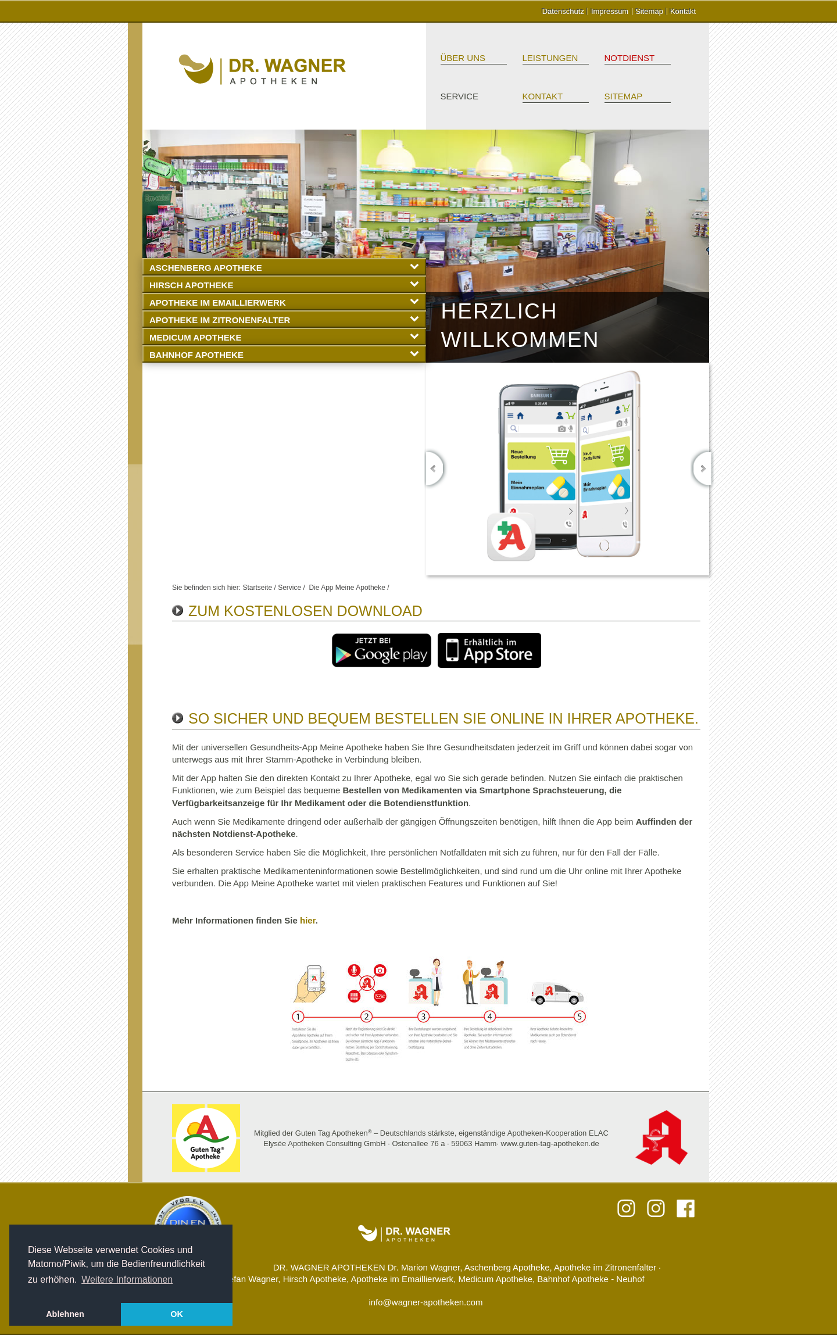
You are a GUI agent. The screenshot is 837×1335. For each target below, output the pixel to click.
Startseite (257, 588)
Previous (436, 469)
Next (702, 469)
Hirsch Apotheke (284, 284)
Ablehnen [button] (65, 1314)
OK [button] (176, 1314)
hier (308, 920)
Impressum (609, 11)
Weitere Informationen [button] (127, 1279)
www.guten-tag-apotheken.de (550, 1143)
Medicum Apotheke (284, 336)
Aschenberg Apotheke (284, 267)
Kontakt (683, 11)
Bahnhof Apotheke (284, 354)
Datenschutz (563, 11)
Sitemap (649, 11)
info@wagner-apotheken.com (425, 1302)
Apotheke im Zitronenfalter (284, 319)
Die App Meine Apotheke (347, 588)
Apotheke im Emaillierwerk (284, 301)
